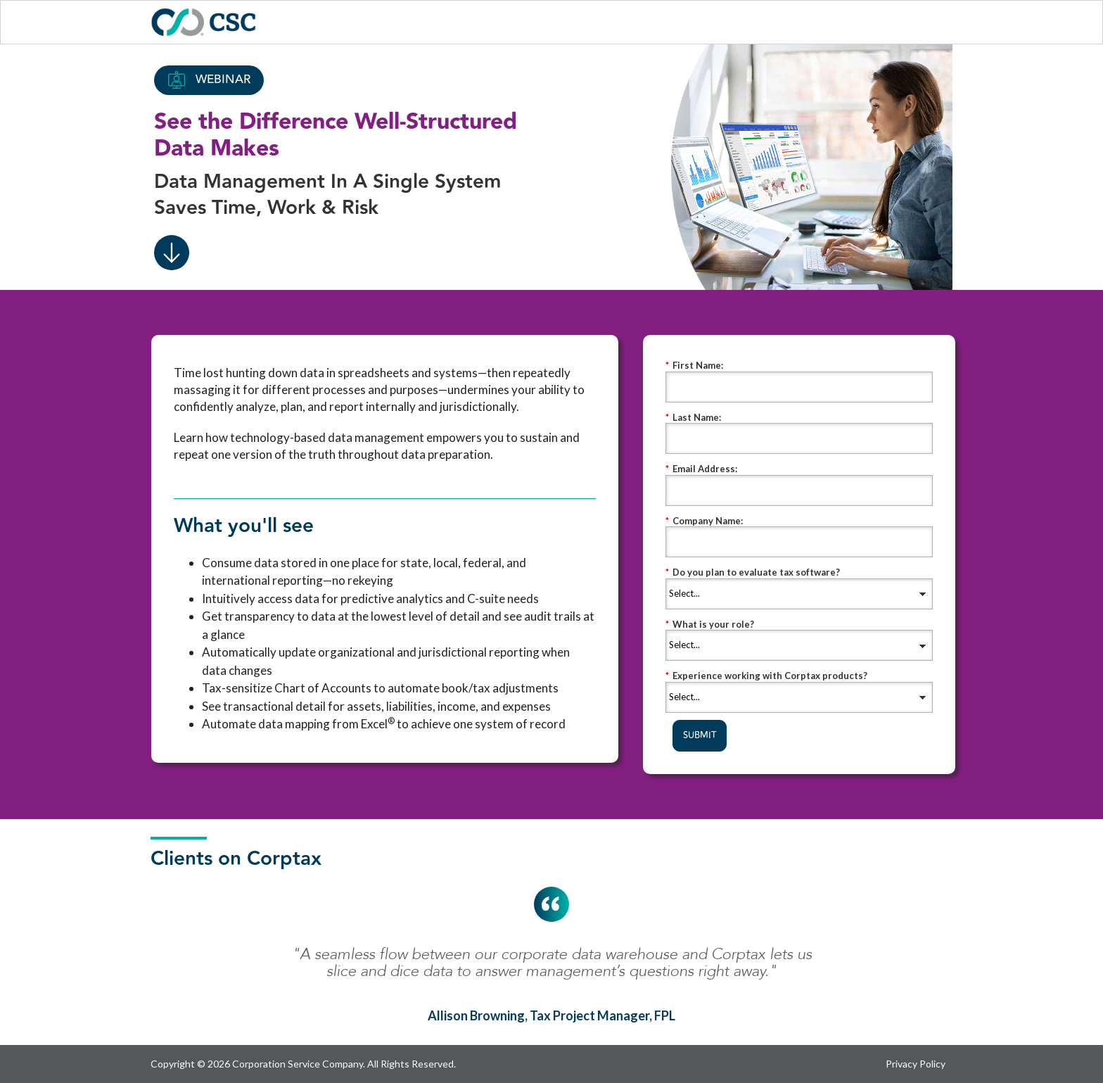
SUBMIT (699, 735)
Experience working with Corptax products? (766, 676)
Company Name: (704, 521)
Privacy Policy (915, 1064)
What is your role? (709, 625)
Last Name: (693, 418)
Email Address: (701, 469)
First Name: (694, 366)
